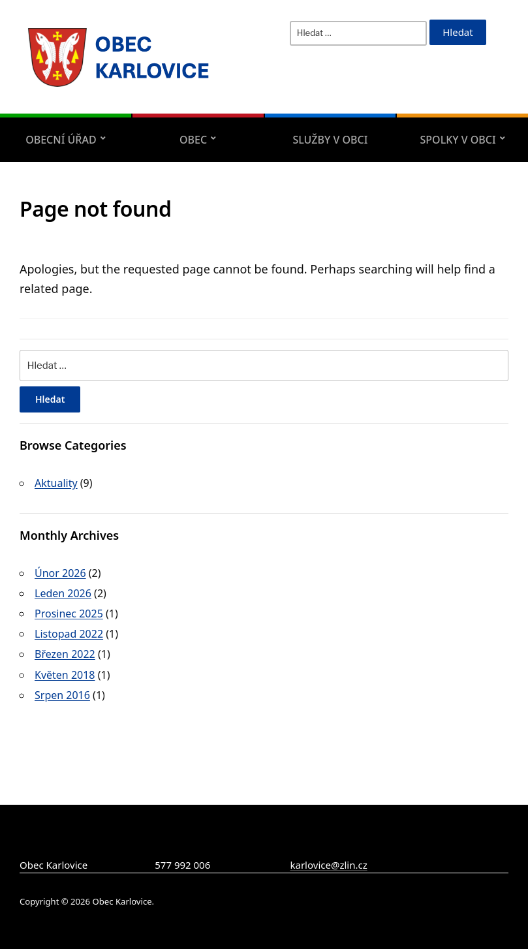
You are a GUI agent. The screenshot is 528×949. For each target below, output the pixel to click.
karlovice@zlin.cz (328, 864)
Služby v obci (329, 139)
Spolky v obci (458, 139)
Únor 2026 (60, 573)
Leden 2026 (63, 593)
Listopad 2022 (69, 634)
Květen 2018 (65, 675)
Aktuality (56, 483)
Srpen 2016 (62, 695)
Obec (193, 139)
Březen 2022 (65, 654)
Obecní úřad (60, 139)
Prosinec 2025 (69, 613)
